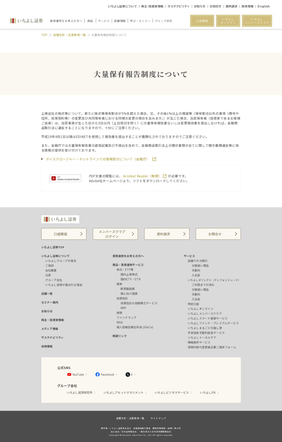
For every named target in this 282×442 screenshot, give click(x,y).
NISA (120, 322)
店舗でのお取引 (198, 261)
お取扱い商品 (200, 265)
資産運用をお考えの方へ (128, 256)
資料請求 (231, 6)
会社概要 (51, 270)
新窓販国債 (128, 289)
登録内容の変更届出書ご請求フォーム (212, 347)
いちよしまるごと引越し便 (205, 328)
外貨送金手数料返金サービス (206, 333)
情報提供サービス (199, 342)
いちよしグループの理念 (60, 261)
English (264, 6)
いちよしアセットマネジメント (123, 392)
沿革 (48, 275)
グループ (163, 21)
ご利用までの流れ (203, 285)
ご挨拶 (49, 265)
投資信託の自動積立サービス (139, 303)
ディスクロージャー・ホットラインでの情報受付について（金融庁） (98, 159)
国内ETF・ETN (131, 279)
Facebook (104, 374)
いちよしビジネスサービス (172, 392)
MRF (124, 308)
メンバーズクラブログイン (112, 234)
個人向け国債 (129, 293)
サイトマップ (158, 418)
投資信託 (122, 298)
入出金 (196, 275)
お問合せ (216, 6)
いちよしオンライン (228, 21)
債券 (119, 284)
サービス (189, 256)
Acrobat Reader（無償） (142, 176)
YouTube (75, 374)
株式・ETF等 (125, 269)
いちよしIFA (208, 392)
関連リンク (120, 336)
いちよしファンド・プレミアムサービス (213, 323)
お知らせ (200, 6)
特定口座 (193, 304)
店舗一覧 (47, 293)
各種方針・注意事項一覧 (69, 35)
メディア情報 (49, 329)
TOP (44, 35)
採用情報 (247, 6)
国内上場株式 (129, 274)
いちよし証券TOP (52, 247)
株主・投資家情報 (152, 6)
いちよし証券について (122, 6)
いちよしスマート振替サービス (208, 318)
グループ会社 (53, 280)
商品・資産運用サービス (128, 265)
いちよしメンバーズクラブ (257, 21)
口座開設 (202, 21)
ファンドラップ (127, 317)
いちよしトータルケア (202, 337)
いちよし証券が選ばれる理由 (63, 285)
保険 (119, 313)
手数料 (196, 270)
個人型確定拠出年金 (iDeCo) (135, 327)
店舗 (120, 21)
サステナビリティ (179, 6)
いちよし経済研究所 (80, 392)
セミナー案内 (49, 302)
